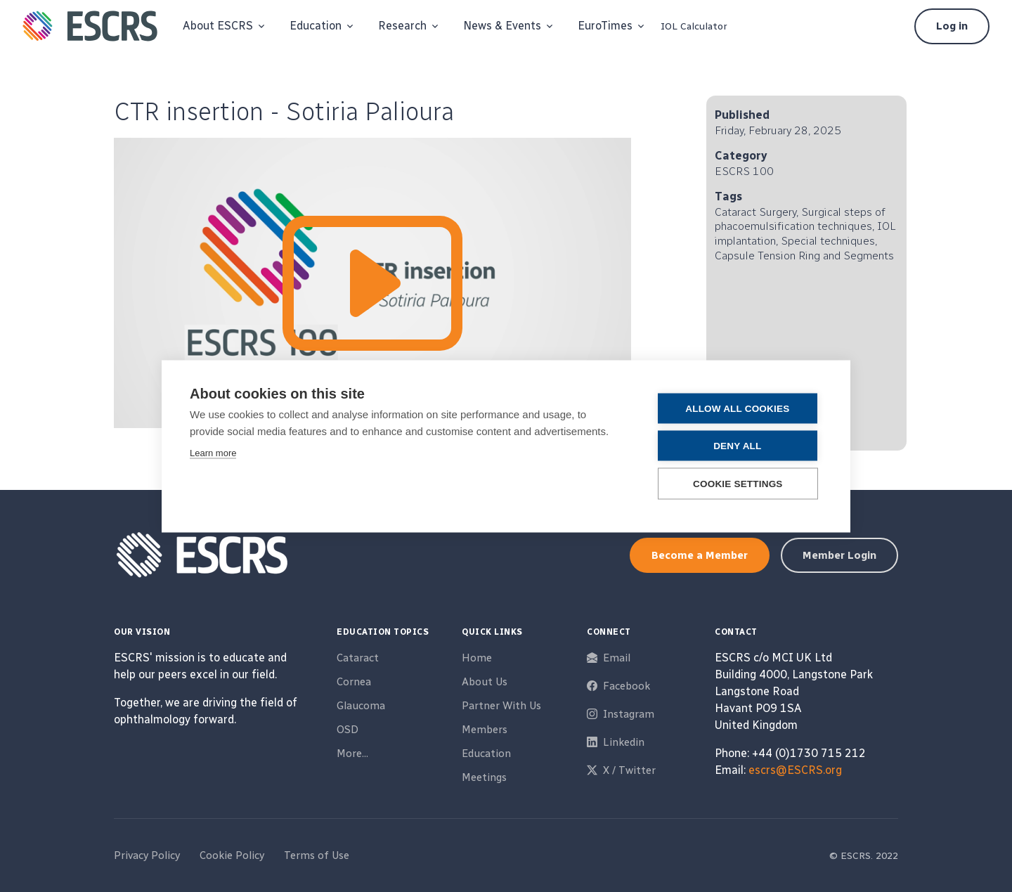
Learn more (213, 452)
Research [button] (402, 25)
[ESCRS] (89, 26)
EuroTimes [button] (605, 25)
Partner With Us (501, 705)
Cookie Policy (232, 855)
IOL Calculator (694, 26)
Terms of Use (316, 855)
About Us (484, 682)
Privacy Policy (147, 855)
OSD (347, 729)
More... (352, 753)
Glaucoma (361, 705)
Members (484, 729)
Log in (952, 26)
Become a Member (699, 555)
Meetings (484, 777)
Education (486, 753)
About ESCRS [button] (218, 25)
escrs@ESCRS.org (795, 770)
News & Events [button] (502, 25)
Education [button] (316, 25)
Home (477, 658)
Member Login (839, 555)
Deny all (737, 445)
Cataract (358, 658)
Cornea (354, 682)
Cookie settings (738, 483)
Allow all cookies (737, 408)
